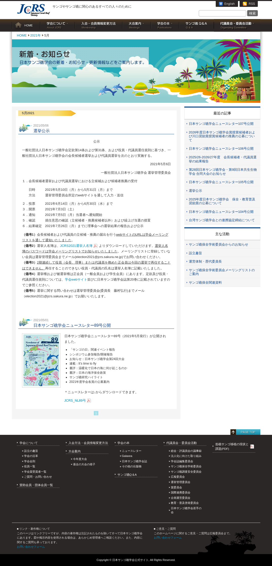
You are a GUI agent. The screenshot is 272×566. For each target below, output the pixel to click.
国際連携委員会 (180, 492)
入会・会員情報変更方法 (98, 25)
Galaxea (127, 455)
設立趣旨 (195, 253)
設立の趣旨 (31, 450)
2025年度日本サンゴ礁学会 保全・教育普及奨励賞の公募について (222, 201)
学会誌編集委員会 (182, 461)
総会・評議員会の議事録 (186, 450)
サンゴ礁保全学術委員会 (186, 466)
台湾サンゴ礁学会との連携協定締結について (222, 220)
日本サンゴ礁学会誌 (134, 461)
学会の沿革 (31, 455)
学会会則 (29, 461)
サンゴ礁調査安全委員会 (186, 471)
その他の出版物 (131, 466)
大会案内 (136, 25)
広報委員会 (178, 476)
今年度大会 (80, 458)
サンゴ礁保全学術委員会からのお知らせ (218, 244)
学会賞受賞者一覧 (35, 471)
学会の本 (165, 25)
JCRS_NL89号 (75, 400)
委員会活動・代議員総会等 (237, 25)
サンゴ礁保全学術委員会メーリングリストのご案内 (222, 272)
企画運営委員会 (180, 497)
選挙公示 (195, 191)
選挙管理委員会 (180, 482)
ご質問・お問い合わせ (38, 476)
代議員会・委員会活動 (181, 442)
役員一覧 (29, 466)
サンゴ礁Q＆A (127, 474)
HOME (26, 25)
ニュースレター (131, 450)
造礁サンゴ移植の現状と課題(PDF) (232, 446)
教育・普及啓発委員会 (185, 502)
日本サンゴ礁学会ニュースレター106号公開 (221, 148)
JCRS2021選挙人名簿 (76, 246)
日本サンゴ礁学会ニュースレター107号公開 (221, 124)
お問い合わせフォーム (31, 546)
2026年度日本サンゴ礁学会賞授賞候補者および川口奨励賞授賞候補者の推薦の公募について (222, 136)
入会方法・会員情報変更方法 (88, 442)
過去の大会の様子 (84, 464)
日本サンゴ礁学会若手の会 (186, 510)
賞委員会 (176, 487)
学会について (57, 25)
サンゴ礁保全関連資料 (205, 282)
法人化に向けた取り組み (186, 455)
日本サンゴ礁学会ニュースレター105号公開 (221, 182)
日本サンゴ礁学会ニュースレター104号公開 (221, 212)
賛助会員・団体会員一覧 (36, 485)
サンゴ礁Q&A (196, 25)
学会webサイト (76, 279)
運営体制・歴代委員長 (205, 261)
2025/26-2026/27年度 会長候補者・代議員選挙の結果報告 (223, 159)
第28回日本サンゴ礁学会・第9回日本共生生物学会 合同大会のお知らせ (223, 172)
